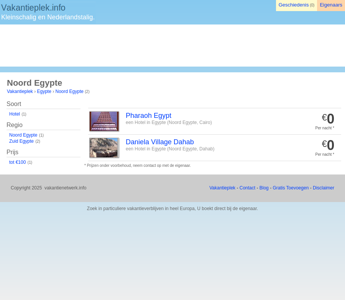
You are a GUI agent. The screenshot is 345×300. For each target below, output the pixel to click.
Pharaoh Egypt (148, 115)
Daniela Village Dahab (160, 142)
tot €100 (17, 162)
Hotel (14, 114)
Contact (247, 188)
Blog (264, 188)
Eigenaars (331, 5)
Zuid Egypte (21, 141)
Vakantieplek (20, 91)
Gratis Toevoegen (291, 188)
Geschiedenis (294, 5)
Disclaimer (323, 188)
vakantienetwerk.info (65, 188)
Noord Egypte (70, 91)
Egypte (44, 91)
